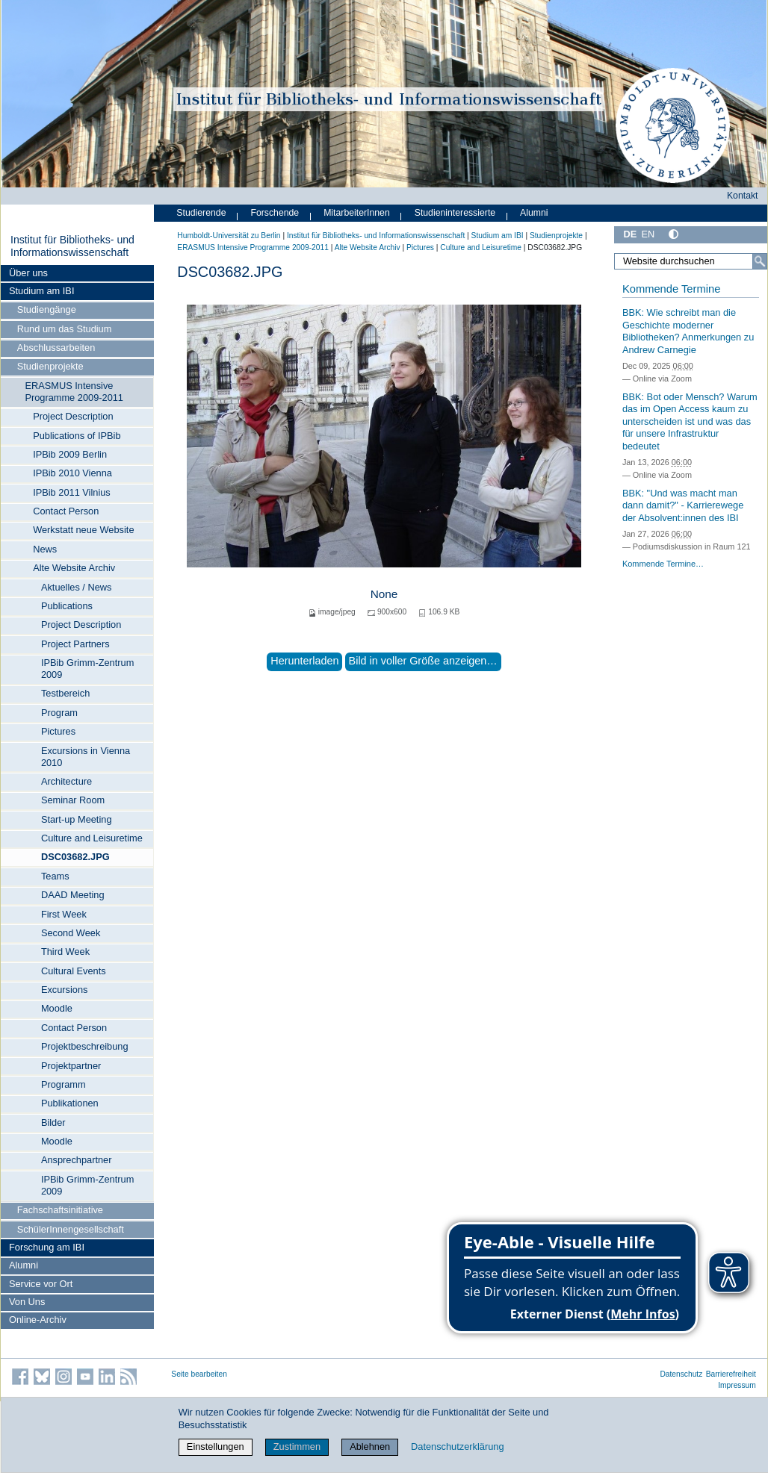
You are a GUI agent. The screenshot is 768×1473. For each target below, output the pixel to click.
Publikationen (70, 1103)
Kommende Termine (671, 289)
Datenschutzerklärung (457, 1446)
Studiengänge (46, 309)
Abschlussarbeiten (56, 347)
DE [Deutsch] (630, 234)
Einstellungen (215, 1446)
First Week (64, 914)
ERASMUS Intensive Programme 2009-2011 (74, 391)
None (384, 594)
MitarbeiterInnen (356, 213)
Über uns (28, 272)
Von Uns (27, 1301)
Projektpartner (71, 1065)
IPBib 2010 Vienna (72, 473)
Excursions (64, 989)
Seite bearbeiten (199, 1374)
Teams (55, 876)
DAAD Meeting (73, 894)
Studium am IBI (41, 290)
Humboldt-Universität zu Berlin (228, 235)
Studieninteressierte (455, 213)
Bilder (53, 1122)
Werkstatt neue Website (83, 529)
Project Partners (75, 644)
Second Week (70, 932)
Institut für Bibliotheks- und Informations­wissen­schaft (72, 246)
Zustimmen (296, 1446)
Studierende (201, 213)
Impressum (737, 1385)
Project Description (73, 416)
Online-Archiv (37, 1319)
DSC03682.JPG (75, 856)
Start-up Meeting (76, 819)
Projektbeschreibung (84, 1046)
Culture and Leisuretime (92, 838)
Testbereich (65, 693)
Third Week (65, 951)
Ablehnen (370, 1446)
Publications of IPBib (76, 435)
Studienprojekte (50, 366)
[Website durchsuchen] (690, 261)
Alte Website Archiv (74, 567)
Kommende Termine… (663, 563)
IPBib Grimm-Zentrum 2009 (87, 668)
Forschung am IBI (46, 1247)
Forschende (274, 213)
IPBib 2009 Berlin (70, 454)
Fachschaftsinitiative (60, 1209)
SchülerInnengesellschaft (70, 1229)
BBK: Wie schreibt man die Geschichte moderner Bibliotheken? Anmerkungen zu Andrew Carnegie (688, 331)
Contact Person (66, 511)
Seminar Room (73, 800)
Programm (63, 1084)
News (45, 549)
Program (59, 712)
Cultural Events (73, 971)
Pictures (58, 731)
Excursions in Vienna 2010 (85, 756)
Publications (67, 605)
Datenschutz (681, 1374)
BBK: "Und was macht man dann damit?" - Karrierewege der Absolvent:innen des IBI (682, 505)
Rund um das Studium (64, 328)
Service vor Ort (40, 1283)
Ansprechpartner (76, 1159)
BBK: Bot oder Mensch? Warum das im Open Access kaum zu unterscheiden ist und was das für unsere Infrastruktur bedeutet (690, 421)
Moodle (56, 1008)
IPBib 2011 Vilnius (72, 492)
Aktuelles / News (76, 587)
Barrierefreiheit (731, 1374)
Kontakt (742, 195)
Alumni (23, 1265)
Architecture (66, 781)
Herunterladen (304, 661)
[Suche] (759, 261)
